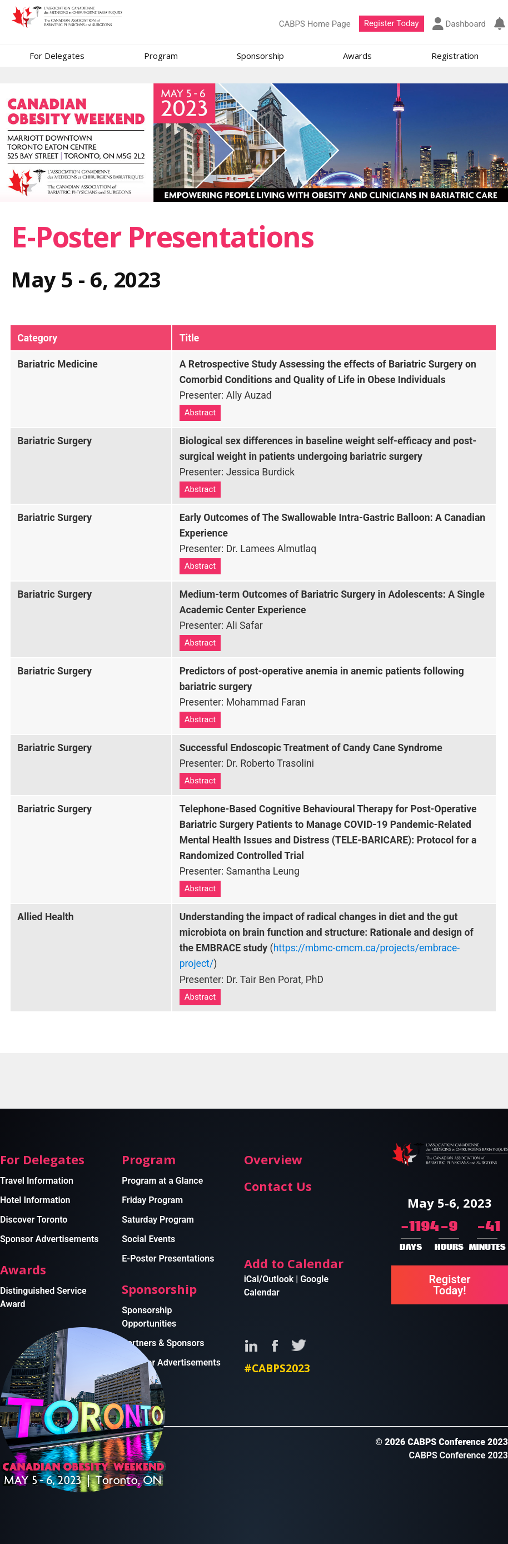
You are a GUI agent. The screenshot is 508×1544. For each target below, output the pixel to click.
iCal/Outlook (269, 1279)
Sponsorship (260, 55)
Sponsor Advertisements (49, 1239)
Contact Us (278, 1186)
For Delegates (56, 55)
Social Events (148, 1239)
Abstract (200, 413)
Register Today (391, 23)
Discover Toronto (33, 1219)
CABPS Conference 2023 (458, 1455)
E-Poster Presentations (168, 1258)
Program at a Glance (162, 1180)
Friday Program (152, 1200)
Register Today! (449, 1285)
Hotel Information (35, 1200)
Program (161, 55)
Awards (357, 55)
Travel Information (36, 1180)
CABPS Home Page (315, 24)
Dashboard (459, 24)
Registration (455, 55)
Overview (273, 1159)
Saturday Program (158, 1219)
